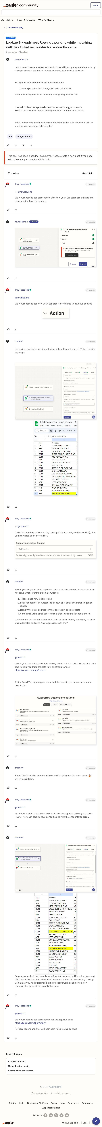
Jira (10, 136)
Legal (85, 1123)
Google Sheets (24, 136)
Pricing (12, 1103)
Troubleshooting (14, 27)
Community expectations (20, 1070)
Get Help (7, 20)
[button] (96, 5)
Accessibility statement (61, 1093)
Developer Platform (37, 1103)
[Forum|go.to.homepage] (21, 5)
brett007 (19, 341)
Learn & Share (26, 20)
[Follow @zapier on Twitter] (61, 1115)
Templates (87, 1103)
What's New (46, 20)
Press (54, 1103)
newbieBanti (20, 59)
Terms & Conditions (40, 1093)
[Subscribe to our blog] (56, 1115)
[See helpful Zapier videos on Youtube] (67, 1115)
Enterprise (73, 1103)
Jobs (62, 1103)
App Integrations (51, 1107)
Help (21, 1103)
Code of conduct (16, 1061)
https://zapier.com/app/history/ (30, 670)
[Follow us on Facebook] (45, 1115)
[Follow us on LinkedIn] (51, 1115)
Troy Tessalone (22, 184)
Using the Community (19, 1066)
